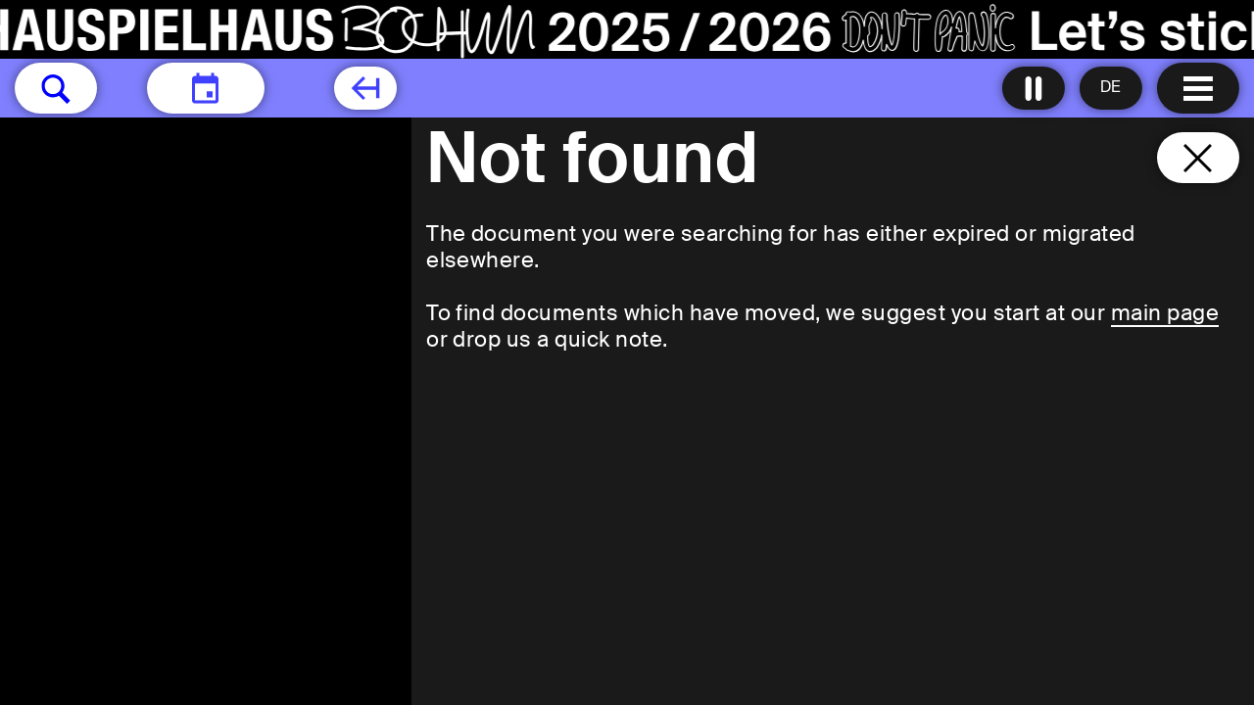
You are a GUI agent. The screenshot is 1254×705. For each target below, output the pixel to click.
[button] (56, 88)
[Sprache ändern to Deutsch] (1111, 88)
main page (1165, 313)
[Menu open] (1198, 88)
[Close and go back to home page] (1198, 157)
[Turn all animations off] (1033, 88)
